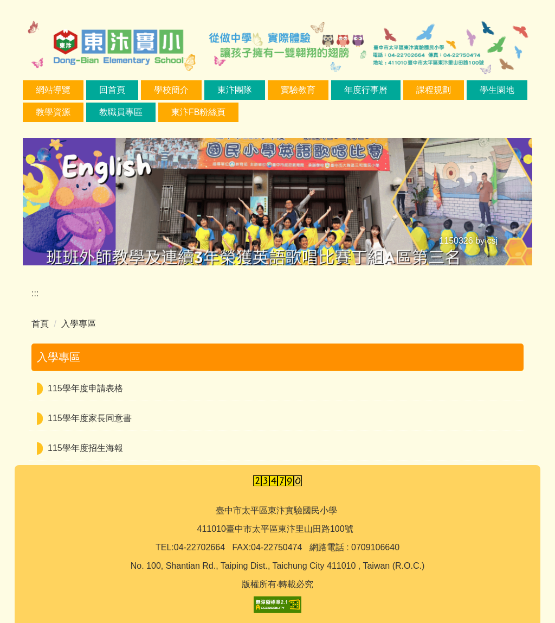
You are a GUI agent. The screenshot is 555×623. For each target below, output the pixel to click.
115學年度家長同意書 (90, 418)
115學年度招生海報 (85, 448)
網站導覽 (53, 89)
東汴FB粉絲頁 (198, 112)
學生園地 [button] (497, 89)
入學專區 (78, 323)
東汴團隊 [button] (234, 89)
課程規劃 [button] (433, 89)
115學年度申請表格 (85, 388)
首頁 (40, 323)
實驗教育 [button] (298, 89)
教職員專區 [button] (121, 112)
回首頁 (112, 89)
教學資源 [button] (53, 112)
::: (34, 293)
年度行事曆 (366, 89)
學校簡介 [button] (171, 89)
